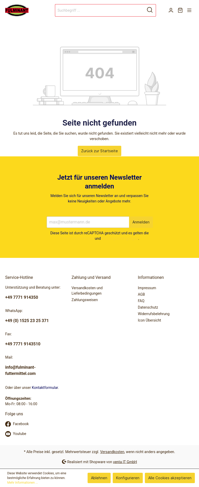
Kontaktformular (45, 388)
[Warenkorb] (180, 10)
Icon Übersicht (149, 320)
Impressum (147, 288)
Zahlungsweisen (85, 300)
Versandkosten (112, 452)
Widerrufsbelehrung (153, 314)
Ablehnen (99, 478)
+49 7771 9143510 (22, 343)
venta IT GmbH (125, 462)
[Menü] (189, 10)
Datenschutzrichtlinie (77, 238)
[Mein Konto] (170, 10)
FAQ (141, 301)
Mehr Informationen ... (22, 482)
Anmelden (141, 222)
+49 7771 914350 (21, 297)
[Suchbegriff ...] (99, 10)
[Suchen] (150, 10)
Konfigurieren (127, 478)
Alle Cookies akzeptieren (169, 478)
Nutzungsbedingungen (120, 238)
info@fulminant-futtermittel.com (20, 370)
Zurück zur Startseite (99, 151)
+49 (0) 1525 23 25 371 (27, 320)
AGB (141, 294)
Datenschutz (148, 307)
